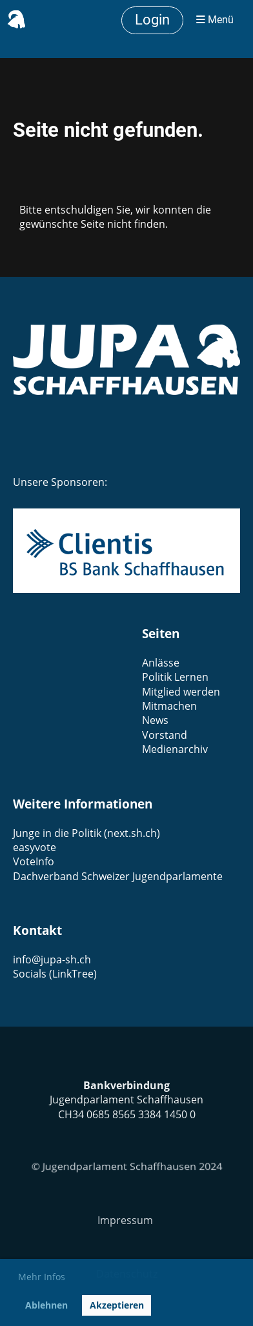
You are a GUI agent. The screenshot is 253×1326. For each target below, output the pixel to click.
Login (152, 20)
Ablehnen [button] (46, 1305)
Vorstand (164, 735)
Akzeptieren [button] (117, 1305)
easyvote (34, 847)
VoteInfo (33, 861)
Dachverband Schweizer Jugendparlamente (118, 876)
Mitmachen (169, 706)
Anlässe (160, 663)
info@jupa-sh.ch (52, 959)
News (155, 720)
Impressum (126, 1220)
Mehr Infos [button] (41, 1277)
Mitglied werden (181, 692)
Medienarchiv (175, 749)
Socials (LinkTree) (55, 974)
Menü (215, 20)
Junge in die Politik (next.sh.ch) (86, 833)
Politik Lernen (175, 677)
